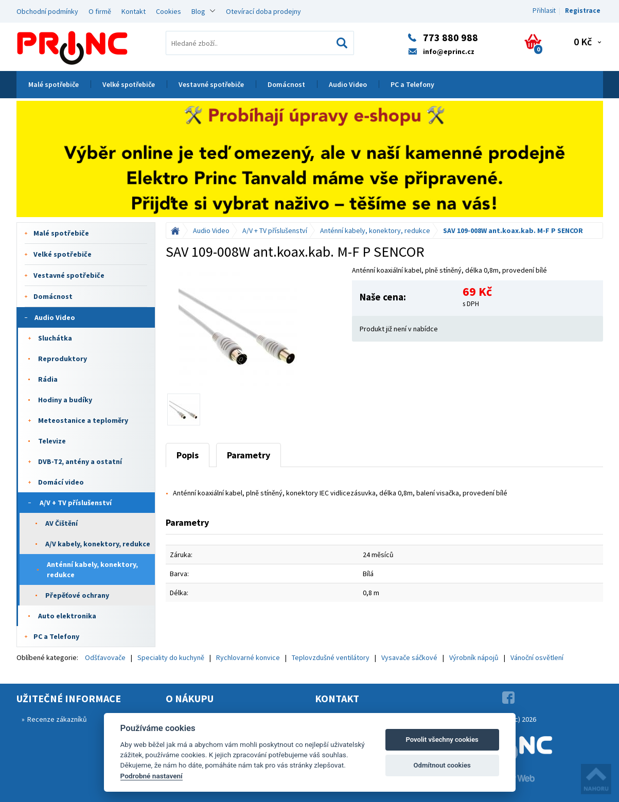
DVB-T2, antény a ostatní (80, 461)
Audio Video (348, 84)
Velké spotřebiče (128, 84)
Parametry (248, 455)
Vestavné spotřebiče (211, 84)
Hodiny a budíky (65, 399)
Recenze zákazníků (57, 719)
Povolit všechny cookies (441, 739)
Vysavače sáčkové (409, 657)
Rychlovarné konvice (248, 657)
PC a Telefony (412, 84)
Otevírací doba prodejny (263, 11)
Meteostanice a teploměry (83, 420)
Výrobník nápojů (474, 657)
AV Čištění (61, 523)
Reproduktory (62, 358)
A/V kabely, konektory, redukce (97, 543)
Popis (187, 455)
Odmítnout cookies (441, 765)
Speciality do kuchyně (170, 657)
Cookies (168, 11)
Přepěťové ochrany (77, 595)
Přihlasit (544, 10)
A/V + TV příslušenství (76, 502)
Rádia (48, 379)
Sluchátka (55, 338)
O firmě (100, 11)
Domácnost (286, 84)
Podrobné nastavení (151, 776)
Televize (52, 440)
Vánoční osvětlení (536, 657)
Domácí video (61, 482)
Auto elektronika (67, 615)
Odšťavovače (105, 657)
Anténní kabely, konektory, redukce (92, 569)
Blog (198, 11)
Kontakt (133, 11)
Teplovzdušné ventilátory (330, 657)
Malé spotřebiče (53, 84)
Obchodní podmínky (47, 11)
